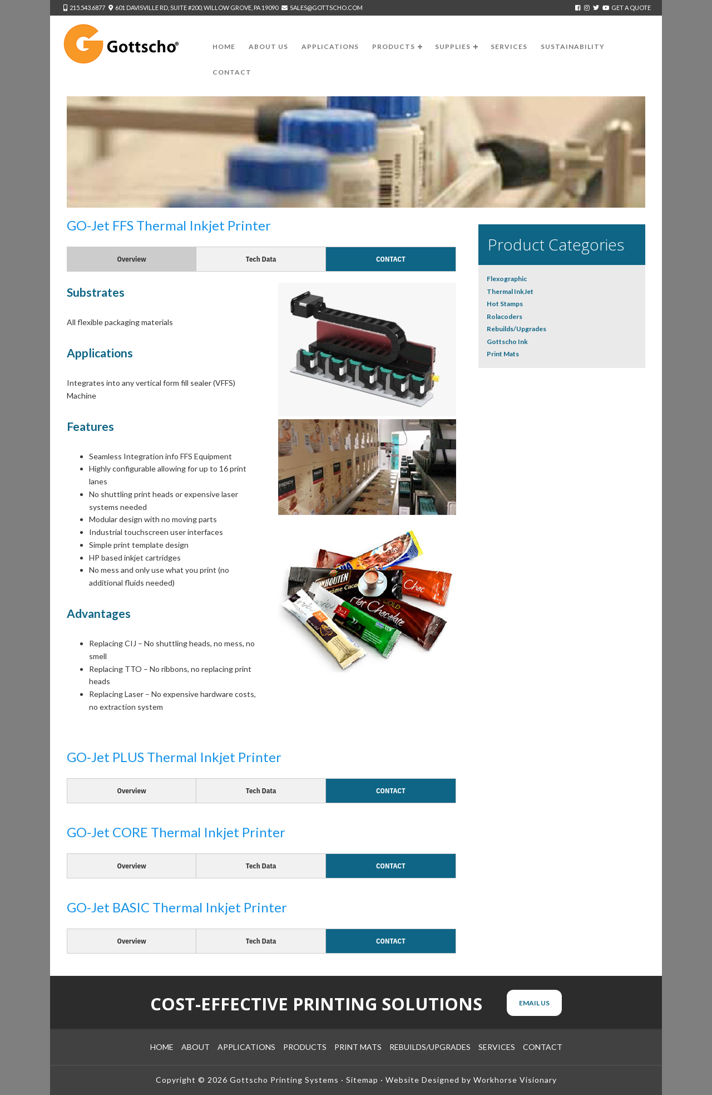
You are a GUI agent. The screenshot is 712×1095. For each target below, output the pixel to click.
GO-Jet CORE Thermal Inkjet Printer (176, 832)
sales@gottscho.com (326, 7)
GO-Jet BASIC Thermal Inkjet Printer (177, 907)
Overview (131, 259)
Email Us (534, 1003)
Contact (391, 259)
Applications (246, 1047)
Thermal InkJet (510, 291)
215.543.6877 (87, 7)
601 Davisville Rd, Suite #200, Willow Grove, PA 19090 (196, 7)
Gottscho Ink (507, 341)
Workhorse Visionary (515, 1079)
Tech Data (261, 259)
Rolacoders (504, 316)
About (195, 1047)
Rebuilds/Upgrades (516, 329)
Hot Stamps (505, 303)
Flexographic (507, 278)
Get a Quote (631, 7)
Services (496, 1047)
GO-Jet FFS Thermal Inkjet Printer (169, 225)
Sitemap (362, 1079)
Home (162, 1047)
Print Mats (503, 354)
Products (305, 1047)
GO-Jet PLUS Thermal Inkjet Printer (174, 757)
